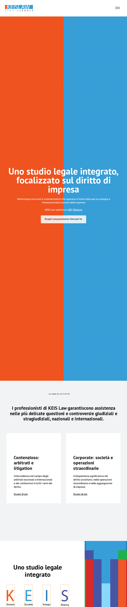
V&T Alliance (75, 209)
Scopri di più (21, 494)
